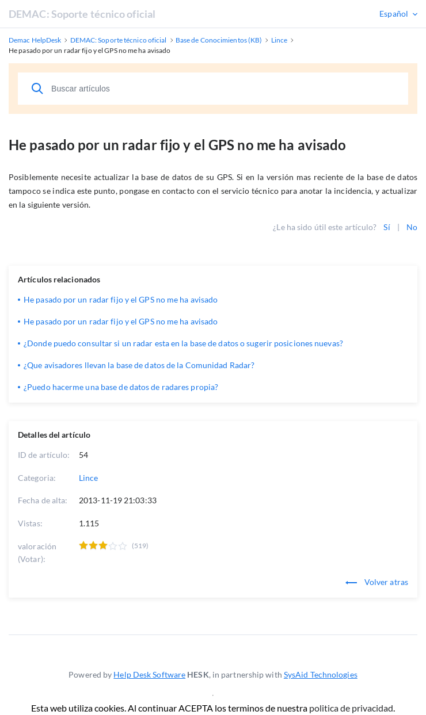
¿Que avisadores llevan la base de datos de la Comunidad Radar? (139, 365)
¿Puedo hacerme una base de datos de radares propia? (121, 387)
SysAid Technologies (320, 674)
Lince (88, 478)
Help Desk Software (149, 674)
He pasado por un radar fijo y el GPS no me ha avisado (121, 299)
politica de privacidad (351, 707)
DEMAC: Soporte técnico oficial (82, 13)
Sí (386, 227)
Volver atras (376, 582)
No (411, 227)
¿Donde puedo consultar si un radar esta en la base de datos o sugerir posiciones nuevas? (183, 343)
